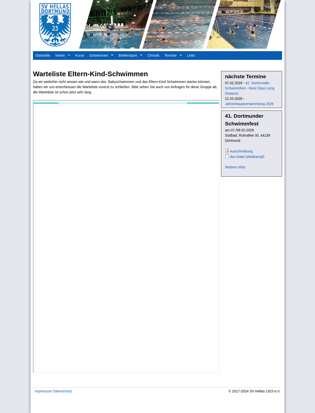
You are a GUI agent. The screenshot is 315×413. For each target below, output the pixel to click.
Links (191, 55)
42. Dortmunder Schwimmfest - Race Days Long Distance (249, 88)
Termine (172, 56)
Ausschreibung (241, 151)
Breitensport (129, 56)
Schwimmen (100, 56)
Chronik (153, 55)
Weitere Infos (235, 167)
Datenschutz (62, 391)
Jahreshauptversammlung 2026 (249, 104)
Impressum (43, 391)
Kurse (79, 55)
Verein (61, 56)
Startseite (42, 55)
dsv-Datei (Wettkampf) (247, 157)
